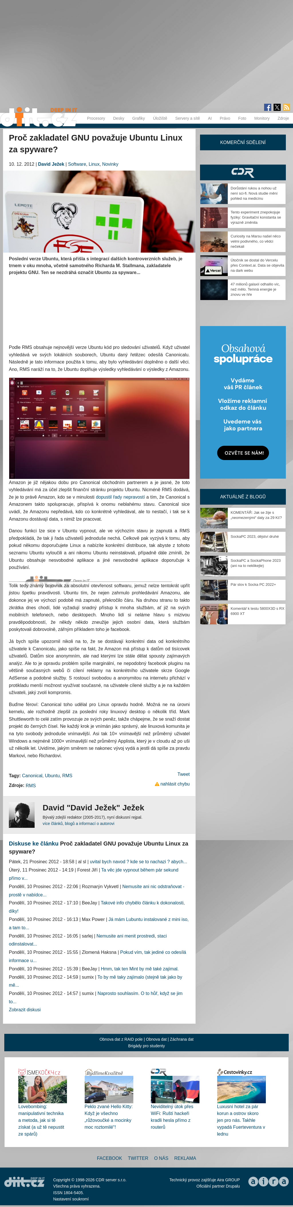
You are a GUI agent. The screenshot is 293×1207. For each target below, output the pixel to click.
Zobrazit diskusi (25, 1009)
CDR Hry (243, 172)
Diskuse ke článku (33, 843)
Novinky (110, 164)
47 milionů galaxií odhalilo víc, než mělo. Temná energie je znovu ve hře (255, 289)
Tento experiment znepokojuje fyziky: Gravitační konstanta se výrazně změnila (256, 217)
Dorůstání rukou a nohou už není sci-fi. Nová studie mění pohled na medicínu (254, 193)
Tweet (183, 774)
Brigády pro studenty (146, 1046)
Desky (118, 118)
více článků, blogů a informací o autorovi (78, 823)
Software (77, 164)
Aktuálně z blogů (243, 496)
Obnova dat (156, 1039)
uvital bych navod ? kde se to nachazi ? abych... (138, 861)
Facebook (109, 1158)
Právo (225, 118)
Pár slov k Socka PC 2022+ (253, 584)
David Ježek (51, 164)
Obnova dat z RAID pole (121, 1039)
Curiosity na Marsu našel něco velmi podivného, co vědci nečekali (256, 241)
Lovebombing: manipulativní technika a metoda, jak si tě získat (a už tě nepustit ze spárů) (41, 1120)
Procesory (96, 118)
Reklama (185, 1158)
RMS (67, 775)
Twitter (138, 1158)
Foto (242, 118)
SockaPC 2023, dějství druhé (255, 536)
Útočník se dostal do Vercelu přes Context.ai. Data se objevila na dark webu (257, 265)
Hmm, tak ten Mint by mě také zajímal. (140, 968)
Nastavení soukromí (71, 1199)
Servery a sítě (187, 118)
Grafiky (138, 118)
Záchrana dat (182, 1039)
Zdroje (283, 118)
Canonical (32, 775)
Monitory (262, 118)
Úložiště (160, 118)
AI (210, 118)
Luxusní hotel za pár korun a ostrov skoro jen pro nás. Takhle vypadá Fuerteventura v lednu (241, 1120)
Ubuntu (52, 775)
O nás (161, 1158)
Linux (94, 164)
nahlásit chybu (175, 784)
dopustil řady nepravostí (120, 497)
